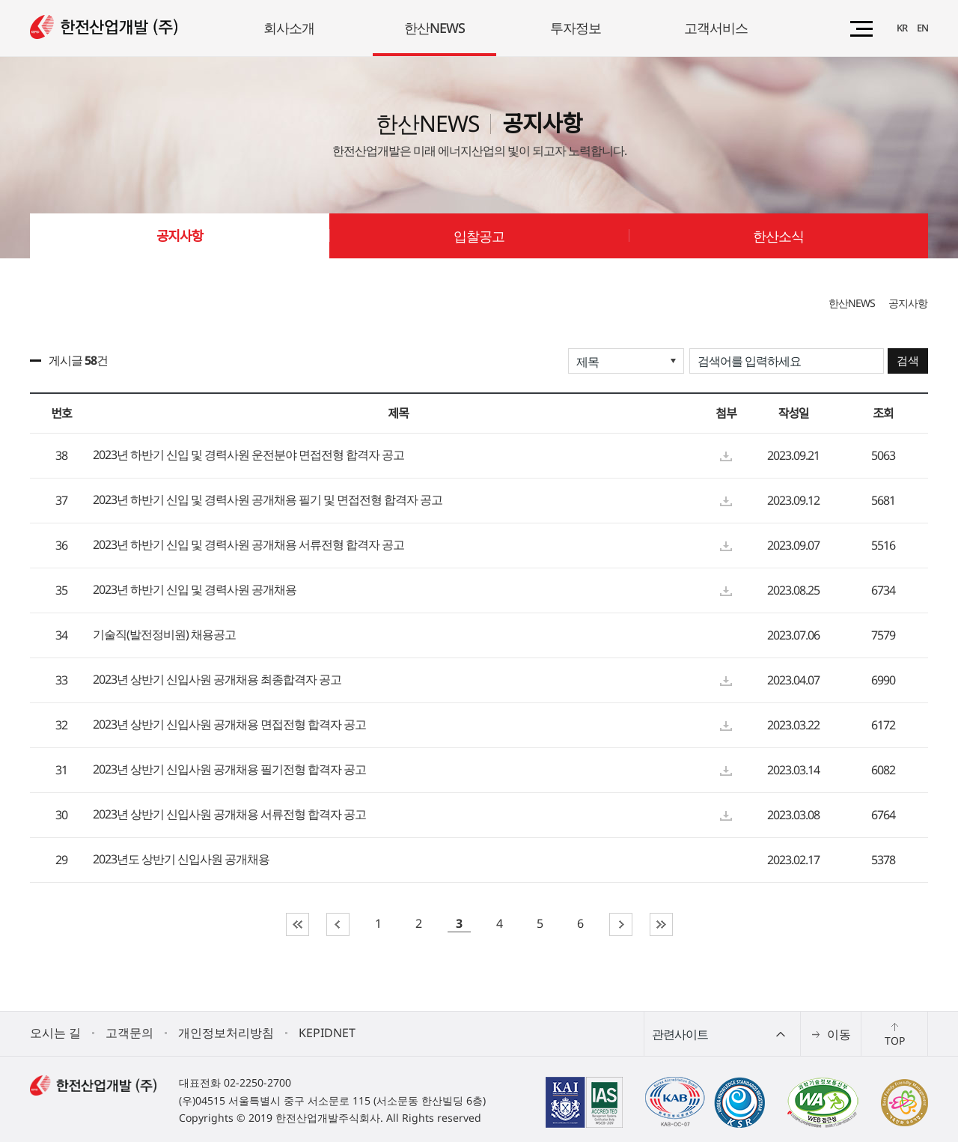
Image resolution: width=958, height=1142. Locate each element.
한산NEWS (434, 28)
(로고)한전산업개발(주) (103, 27)
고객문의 (129, 1032)
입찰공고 (479, 236)
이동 (839, 1034)
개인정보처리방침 (226, 1032)
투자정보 (575, 28)
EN (922, 27)
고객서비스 (716, 28)
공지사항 (179, 236)
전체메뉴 (861, 29)
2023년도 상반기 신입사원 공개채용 (181, 859)
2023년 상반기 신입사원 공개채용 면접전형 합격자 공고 (229, 725)
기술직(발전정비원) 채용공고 (164, 635)
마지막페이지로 (661, 924)
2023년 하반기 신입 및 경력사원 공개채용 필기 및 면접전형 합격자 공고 (267, 500)
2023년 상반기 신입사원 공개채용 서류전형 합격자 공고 (229, 814)
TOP (895, 1040)
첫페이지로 (297, 924)
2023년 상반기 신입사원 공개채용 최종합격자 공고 (217, 680)
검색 (908, 360)
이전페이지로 (338, 924)
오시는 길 (55, 1032)
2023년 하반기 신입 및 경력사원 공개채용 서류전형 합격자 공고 (248, 545)
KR (902, 27)
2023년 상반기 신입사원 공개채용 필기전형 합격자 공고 (229, 770)
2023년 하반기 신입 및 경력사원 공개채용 (194, 590)
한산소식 (778, 236)
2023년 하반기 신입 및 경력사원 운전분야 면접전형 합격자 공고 (248, 455)
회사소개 (288, 28)
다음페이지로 (620, 924)
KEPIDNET (327, 1032)
